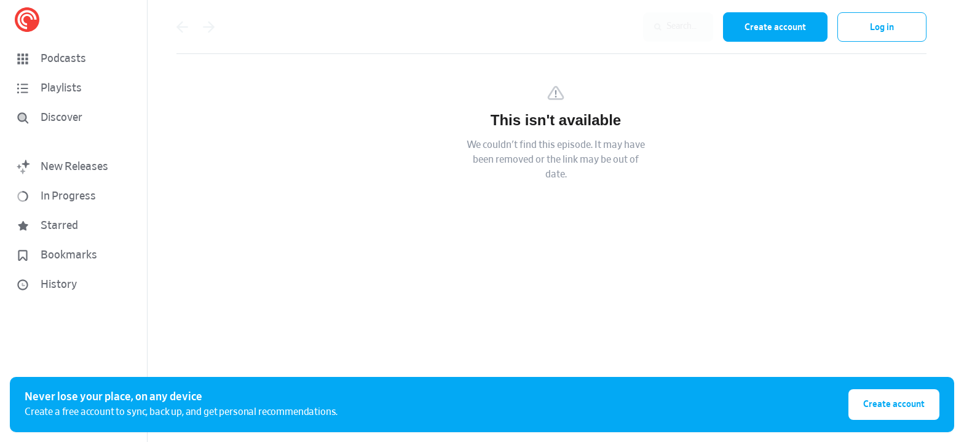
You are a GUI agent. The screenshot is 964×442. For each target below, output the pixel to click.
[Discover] (71, 118)
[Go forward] (209, 27)
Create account (775, 27)
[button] (74, 59)
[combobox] (633, 27)
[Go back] (182, 27)
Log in (882, 27)
